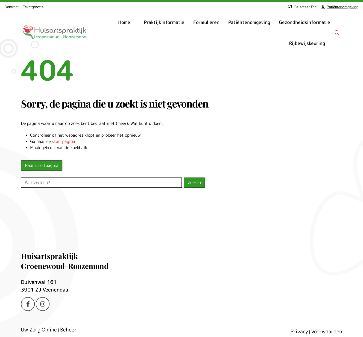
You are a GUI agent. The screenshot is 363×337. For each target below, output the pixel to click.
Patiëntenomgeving (249, 22)
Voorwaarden (326, 331)
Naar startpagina (42, 165)
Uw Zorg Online (39, 329)
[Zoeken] (337, 32)
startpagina (63, 141)
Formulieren (206, 22)
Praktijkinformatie (164, 22)
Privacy (299, 331)
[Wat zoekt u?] (101, 183)
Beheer (68, 329)
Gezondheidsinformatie (304, 22)
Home (124, 22)
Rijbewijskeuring (307, 43)
